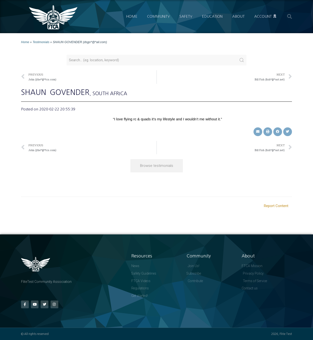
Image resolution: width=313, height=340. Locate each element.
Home (131, 16)
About (238, 16)
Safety (185, 16)
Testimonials (41, 42)
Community (158, 16)
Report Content (276, 206)
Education (212, 16)
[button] (289, 16)
